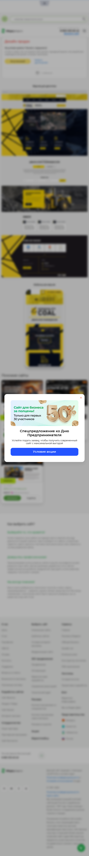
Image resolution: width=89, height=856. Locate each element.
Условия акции (44, 451)
